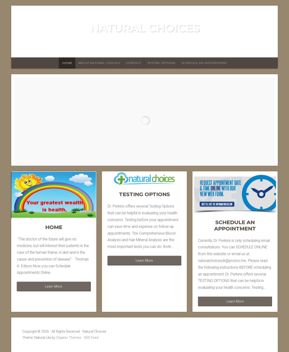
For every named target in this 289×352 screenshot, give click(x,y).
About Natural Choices (99, 63)
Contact (133, 63)
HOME (67, 63)
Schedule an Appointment (204, 63)
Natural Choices (144, 27)
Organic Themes (68, 338)
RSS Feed (91, 338)
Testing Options (161, 63)
